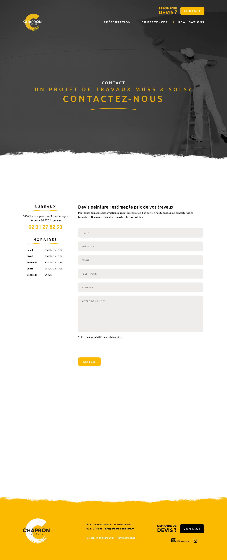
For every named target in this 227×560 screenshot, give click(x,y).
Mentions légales (125, 537)
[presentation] (99, 348)
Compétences (155, 22)
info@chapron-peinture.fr (119, 528)
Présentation (117, 22)
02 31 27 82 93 (45, 226)
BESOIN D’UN (167, 11)
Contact (192, 11)
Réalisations (191, 22)
